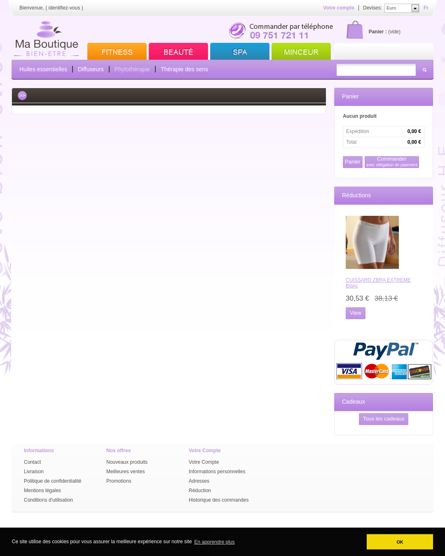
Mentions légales (42, 490)
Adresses (199, 481)
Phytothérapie (132, 69)
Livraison (34, 471)
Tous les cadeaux (383, 419)
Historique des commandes (218, 500)
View (355, 313)
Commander (392, 161)
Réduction (200, 490)
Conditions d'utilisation (48, 500)
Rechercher (424, 70)
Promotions (118, 481)
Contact (32, 462)
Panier (350, 96)
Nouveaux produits (127, 462)
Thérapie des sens (184, 69)
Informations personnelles (217, 471)
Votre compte (338, 8)
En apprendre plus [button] (214, 542)
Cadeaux (353, 401)
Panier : (378, 32)
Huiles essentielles (43, 69)
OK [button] (399, 542)
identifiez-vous (64, 8)
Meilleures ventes (125, 471)
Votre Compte (204, 462)
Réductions (356, 195)
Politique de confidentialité (52, 481)
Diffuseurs (91, 69)
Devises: (372, 8)
